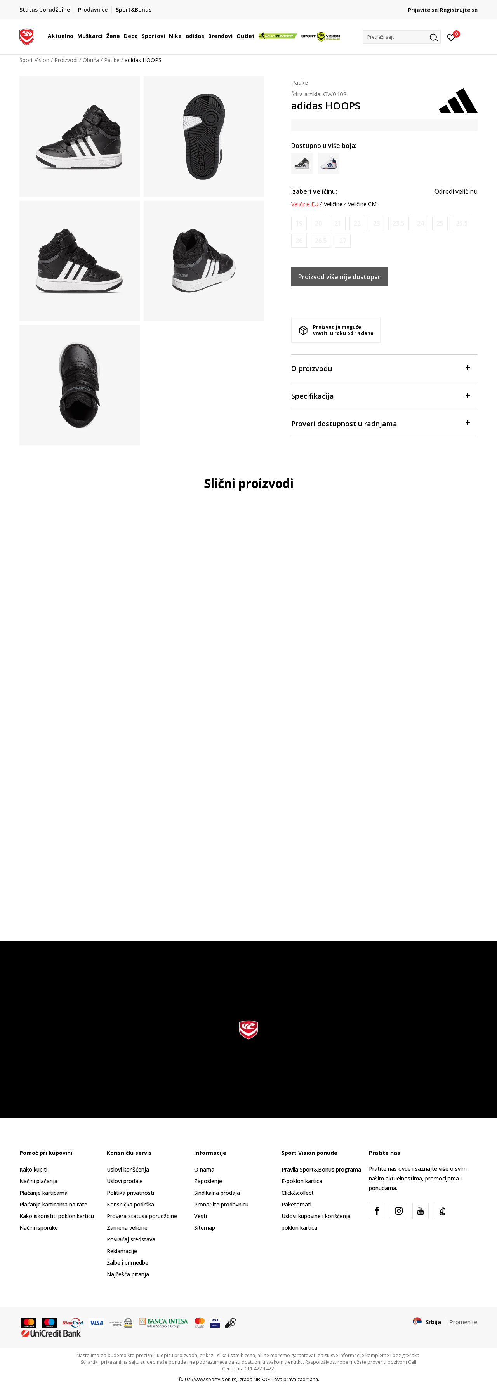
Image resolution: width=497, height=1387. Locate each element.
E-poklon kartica (302, 1181)
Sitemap (204, 1227)
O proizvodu (380, 368)
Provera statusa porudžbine (142, 1216)
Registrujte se (459, 10)
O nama (204, 1169)
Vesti (200, 1216)
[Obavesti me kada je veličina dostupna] (299, 223)
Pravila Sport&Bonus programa (321, 1169)
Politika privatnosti (130, 1192)
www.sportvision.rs (215, 1379)
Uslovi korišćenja (128, 1169)
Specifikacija (380, 395)
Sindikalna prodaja (217, 1192)
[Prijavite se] (451, 37)
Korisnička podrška (130, 1204)
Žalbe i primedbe (127, 1262)
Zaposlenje (208, 1181)
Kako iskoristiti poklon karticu (56, 1216)
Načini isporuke (38, 1227)
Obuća (91, 60)
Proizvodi (66, 60)
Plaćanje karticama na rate (53, 1204)
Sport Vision (34, 60)
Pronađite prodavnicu (221, 1204)
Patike (112, 60)
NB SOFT (263, 1379)
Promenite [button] (463, 1322)
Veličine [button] (333, 204)
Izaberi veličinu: (314, 191)
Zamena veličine (127, 1227)
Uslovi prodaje (125, 1181)
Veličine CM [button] (362, 204)
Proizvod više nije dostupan (340, 277)
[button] (402, 37)
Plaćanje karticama (43, 1192)
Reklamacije (122, 1251)
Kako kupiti (33, 1169)
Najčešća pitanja (128, 1274)
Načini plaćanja (38, 1181)
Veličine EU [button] (304, 204)
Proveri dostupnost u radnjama (380, 423)
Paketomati (296, 1204)
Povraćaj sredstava (131, 1239)
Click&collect (298, 1192)
